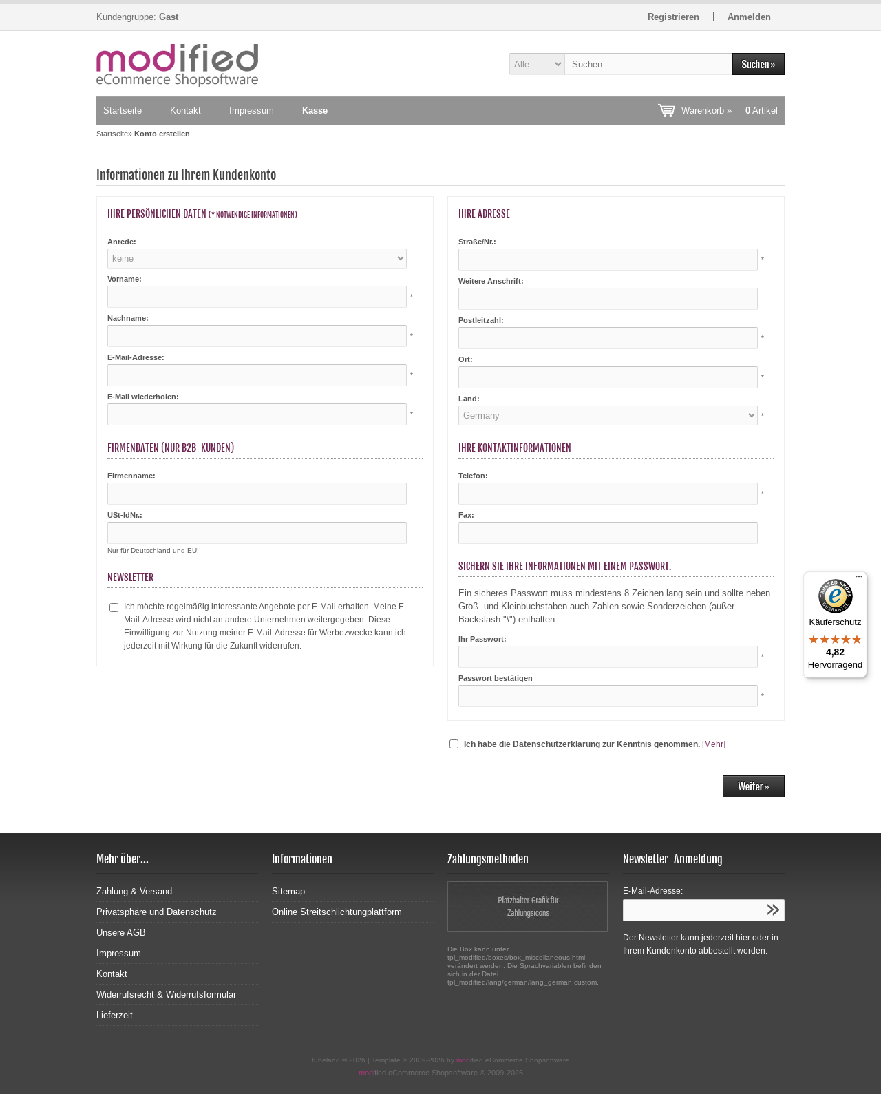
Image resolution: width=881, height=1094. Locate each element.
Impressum (251, 110)
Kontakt (185, 110)
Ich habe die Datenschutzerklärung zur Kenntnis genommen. (582, 744)
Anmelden (749, 17)
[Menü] (859, 579)
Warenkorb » (729, 110)
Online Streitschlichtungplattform (337, 912)
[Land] (608, 415)
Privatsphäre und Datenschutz (156, 912)
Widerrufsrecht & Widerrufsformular (166, 994)
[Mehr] (713, 744)
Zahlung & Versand (134, 891)
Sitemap (288, 891)
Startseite (122, 110)
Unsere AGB (121, 932)
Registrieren (673, 17)
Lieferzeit (114, 1015)
